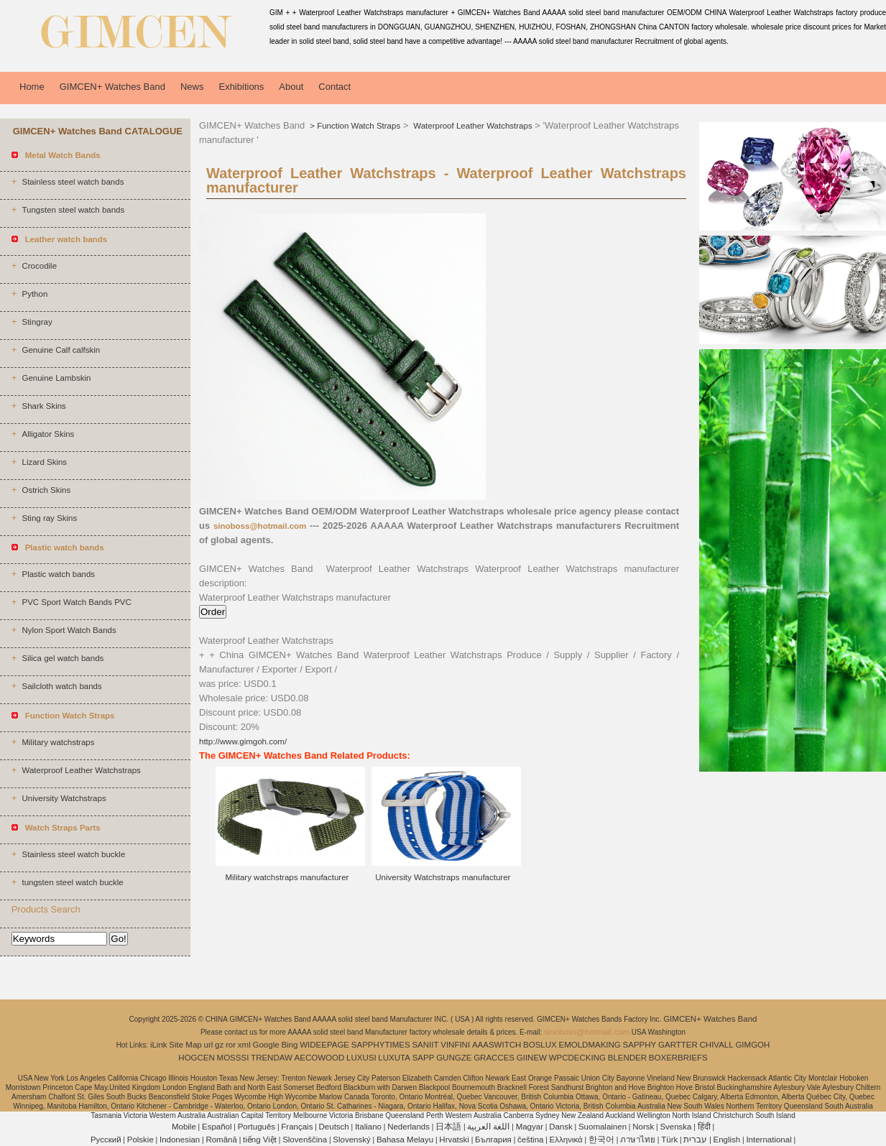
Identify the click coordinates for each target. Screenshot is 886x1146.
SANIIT (425, 1044)
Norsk (643, 1126)
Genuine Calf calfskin (61, 350)
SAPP (423, 1057)
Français (297, 1126)
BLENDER (627, 1057)
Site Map (185, 1044)
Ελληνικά (566, 1139)
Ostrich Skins (46, 490)
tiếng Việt (260, 1139)
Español (217, 1126)
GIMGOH (752, 1044)
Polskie (140, 1139)
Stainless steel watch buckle (73, 854)
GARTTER (678, 1044)
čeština (530, 1139)
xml (244, 1044)
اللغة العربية (488, 1126)
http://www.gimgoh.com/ (243, 741)
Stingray (37, 322)
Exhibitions (241, 86)
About (291, 86)
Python (34, 294)
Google (266, 1044)
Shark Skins (43, 406)
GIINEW (532, 1057)
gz (219, 1044)
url (208, 1044)
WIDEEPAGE (324, 1044)
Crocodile (39, 266)
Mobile (184, 1126)
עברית (695, 1139)
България (493, 1139)
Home (32, 86)
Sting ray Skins (49, 518)
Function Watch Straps (358, 125)
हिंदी (704, 1126)
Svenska (675, 1126)
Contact (334, 86)
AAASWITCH (496, 1044)
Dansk (561, 1126)
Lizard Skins (44, 462)
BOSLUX (540, 1044)
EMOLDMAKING (590, 1044)
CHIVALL (717, 1044)
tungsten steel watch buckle (72, 882)
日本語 (448, 1126)
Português (256, 1126)
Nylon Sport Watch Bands (69, 630)
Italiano (368, 1126)
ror (231, 1044)
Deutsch (334, 1126)
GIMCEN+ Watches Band (112, 86)
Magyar (529, 1126)
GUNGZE (453, 1057)
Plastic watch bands (58, 574)
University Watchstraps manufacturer (442, 877)
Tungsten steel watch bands (73, 209)
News (192, 86)
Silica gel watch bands (62, 658)
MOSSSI (233, 1057)
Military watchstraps (58, 742)
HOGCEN (196, 1057)
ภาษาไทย (637, 1139)
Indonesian (180, 1139)
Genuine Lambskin (56, 378)
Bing (289, 1044)
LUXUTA (394, 1057)
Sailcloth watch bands (61, 686)
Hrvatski (454, 1139)
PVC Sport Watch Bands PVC (76, 602)
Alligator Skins (48, 434)
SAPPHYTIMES (380, 1044)
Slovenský (351, 1139)
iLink (158, 1044)
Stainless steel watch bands (73, 181)
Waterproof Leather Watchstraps (81, 770)
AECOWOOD (320, 1057)
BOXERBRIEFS (678, 1057)
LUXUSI (361, 1057)
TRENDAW (271, 1057)
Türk (669, 1139)
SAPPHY (640, 1044)
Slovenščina (304, 1139)
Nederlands (408, 1126)
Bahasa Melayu (405, 1139)
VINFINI (455, 1044)
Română (221, 1139)
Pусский (106, 1139)
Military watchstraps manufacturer (287, 877)
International (768, 1139)
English (727, 1139)
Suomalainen (602, 1126)
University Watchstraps (64, 798)
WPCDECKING (577, 1057)
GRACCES (494, 1057)
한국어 (601, 1139)
